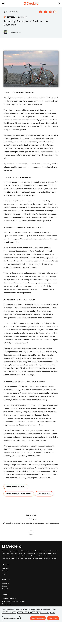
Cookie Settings (7, 604)
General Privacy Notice (9, 598)
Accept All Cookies (38, 619)
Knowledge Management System (18, 494)
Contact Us (5, 589)
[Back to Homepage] (31, 3)
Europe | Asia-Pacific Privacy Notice (13, 601)
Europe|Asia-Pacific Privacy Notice (28, 614)
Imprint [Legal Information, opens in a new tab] (52, 614)
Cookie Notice (44, 614)
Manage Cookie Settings (11, 619)
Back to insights (11, 12)
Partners (4, 571)
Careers (4, 586)
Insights (4, 574)
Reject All (53, 619)
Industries (5, 568)
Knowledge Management (15, 487)
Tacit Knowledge (44, 494)
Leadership (5, 583)
